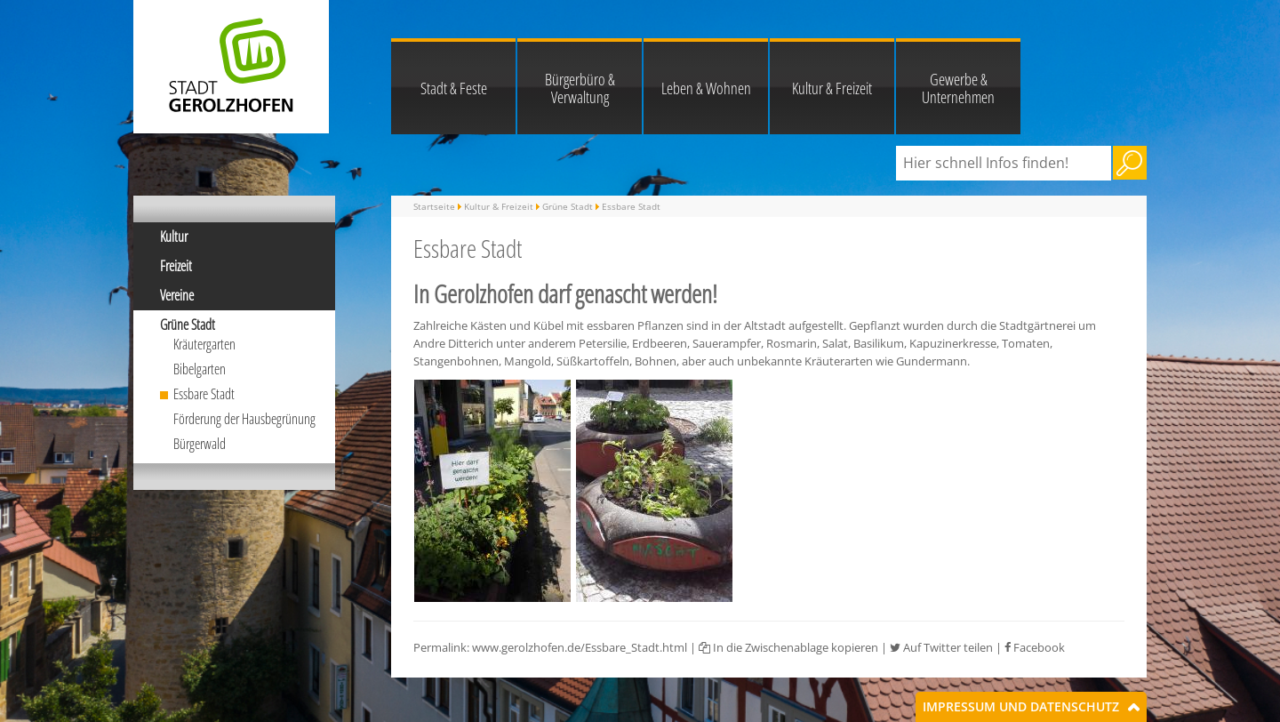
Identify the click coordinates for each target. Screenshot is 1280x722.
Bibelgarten (199, 369)
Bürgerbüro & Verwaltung (580, 88)
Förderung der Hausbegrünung (244, 419)
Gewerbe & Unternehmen (958, 88)
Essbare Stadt (204, 394)
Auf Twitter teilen (941, 647)
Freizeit (176, 266)
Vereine (177, 295)
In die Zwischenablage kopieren (788, 647)
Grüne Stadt (187, 324)
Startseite (434, 206)
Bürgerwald (199, 443)
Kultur (174, 236)
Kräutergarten (204, 344)
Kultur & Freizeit (832, 88)
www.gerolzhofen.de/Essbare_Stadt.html (579, 647)
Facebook (1034, 647)
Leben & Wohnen (706, 88)
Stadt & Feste (453, 88)
